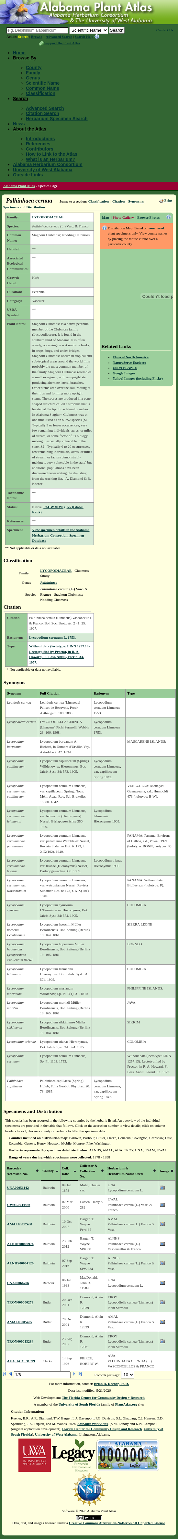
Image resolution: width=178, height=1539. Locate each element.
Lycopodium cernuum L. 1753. (52, 637)
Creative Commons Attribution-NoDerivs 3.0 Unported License (117, 1523)
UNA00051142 (18, 1187)
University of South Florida (79, 1404)
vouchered (156, 228)
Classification (40, 93)
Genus (33, 77)
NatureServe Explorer (129, 362)
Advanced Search (59, 36)
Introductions (40, 138)
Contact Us (164, 30)
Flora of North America (131, 357)
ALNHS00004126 (20, 1263)
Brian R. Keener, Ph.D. (111, 1384)
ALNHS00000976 (20, 1244)
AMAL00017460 (19, 1224)
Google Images (124, 373)
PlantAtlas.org (126, 1404)
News (19, 123)
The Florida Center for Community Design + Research (103, 1397)
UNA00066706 (18, 1283)
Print (168, 200)
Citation (118, 201)
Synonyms (136, 201)
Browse (36, 36)
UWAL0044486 (18, 1205)
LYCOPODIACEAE (47, 217)
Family (33, 72)
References (38, 143)
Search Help (84, 36)
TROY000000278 (20, 1302)
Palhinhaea (48, 582)
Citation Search (42, 113)
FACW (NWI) (54, 507)
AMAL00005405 (19, 1322)
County (33, 67)
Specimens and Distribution (24, 207)
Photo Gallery (123, 217)
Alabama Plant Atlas (19, 186)
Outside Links (28, 174)
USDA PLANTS (125, 368)
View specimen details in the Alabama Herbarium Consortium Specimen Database (60, 535)
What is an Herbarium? (50, 159)
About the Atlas (29, 128)
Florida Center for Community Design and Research (102, 1429)
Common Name (42, 88)
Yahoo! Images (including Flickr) (138, 378)
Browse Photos (148, 217)
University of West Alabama (42, 169)
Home (19, 52)
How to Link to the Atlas (51, 154)
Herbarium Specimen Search (57, 118)
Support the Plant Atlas (62, 43)
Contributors (39, 149)
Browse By (24, 57)
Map (105, 217)
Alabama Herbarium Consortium (48, 164)
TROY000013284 (20, 1341)
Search (23, 36)
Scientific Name (43, 83)
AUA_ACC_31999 (21, 1361)
